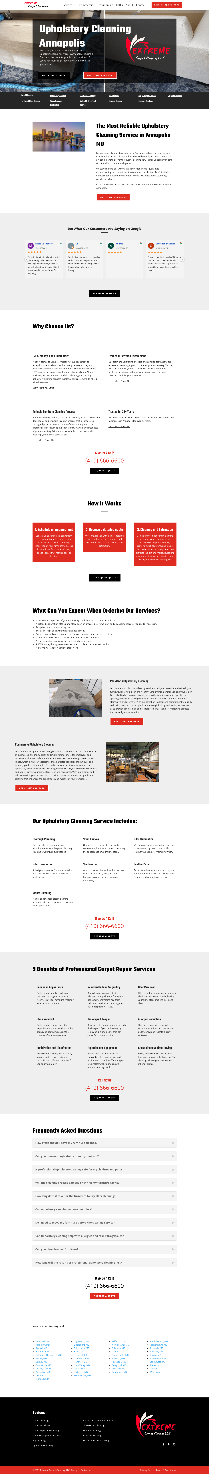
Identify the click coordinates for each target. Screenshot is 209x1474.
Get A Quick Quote (54, 75)
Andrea (119, 244)
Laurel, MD (79, 1368)
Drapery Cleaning (115, 101)
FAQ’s (119, 5)
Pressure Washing (145, 101)
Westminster (156, 1372)
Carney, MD (41, 1361)
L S (76, 244)
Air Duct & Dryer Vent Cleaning (88, 103)
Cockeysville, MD (44, 1368)
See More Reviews (104, 293)
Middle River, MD (82, 1375)
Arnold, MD (41, 1348)
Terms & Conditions (166, 1470)
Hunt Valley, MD (82, 1365)
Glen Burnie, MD (82, 1358)
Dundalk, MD (42, 1378)
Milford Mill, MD (120, 1341)
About (129, 5)
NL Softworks (84, 1470)
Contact (141, 5)
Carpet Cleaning (41, 1420)
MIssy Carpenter (44, 244)
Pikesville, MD (118, 1368)
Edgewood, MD (81, 1341)
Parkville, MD (118, 1358)
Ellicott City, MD (81, 1348)
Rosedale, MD (156, 1348)
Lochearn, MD (81, 1372)
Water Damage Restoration (46, 1435)
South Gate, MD (158, 1361)
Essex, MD (79, 1351)
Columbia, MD (43, 1372)
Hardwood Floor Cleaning (30, 101)
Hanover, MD (80, 1361)
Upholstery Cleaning (58, 95)
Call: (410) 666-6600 (166, 5)
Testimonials (105, 5)
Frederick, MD (81, 1355)
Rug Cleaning (114, 95)
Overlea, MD (118, 1351)
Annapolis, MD (43, 1341)
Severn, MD (155, 1355)
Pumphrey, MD (119, 1372)
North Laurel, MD (120, 1344)
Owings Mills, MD (120, 1355)
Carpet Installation (175, 95)
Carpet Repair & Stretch (147, 95)
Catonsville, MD (43, 1365)
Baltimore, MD (43, 1351)
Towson (154, 1368)
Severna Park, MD (158, 1358)
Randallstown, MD (159, 1341)
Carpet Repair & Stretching (46, 1430)
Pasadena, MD (119, 1361)
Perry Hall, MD (119, 1365)
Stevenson (155, 1365)
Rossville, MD (156, 1351)
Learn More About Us (43, 387)
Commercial (86, 5)
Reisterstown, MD (158, 1344)
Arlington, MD (43, 1344)
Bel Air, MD (41, 1358)
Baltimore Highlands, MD (48, 1355)
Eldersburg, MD (81, 1344)
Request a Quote (104, 471)
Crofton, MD (42, 1375)
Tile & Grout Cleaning (88, 95)
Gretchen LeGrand (165, 244)
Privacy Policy (147, 1470)
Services (68, 5)
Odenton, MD (118, 1348)
